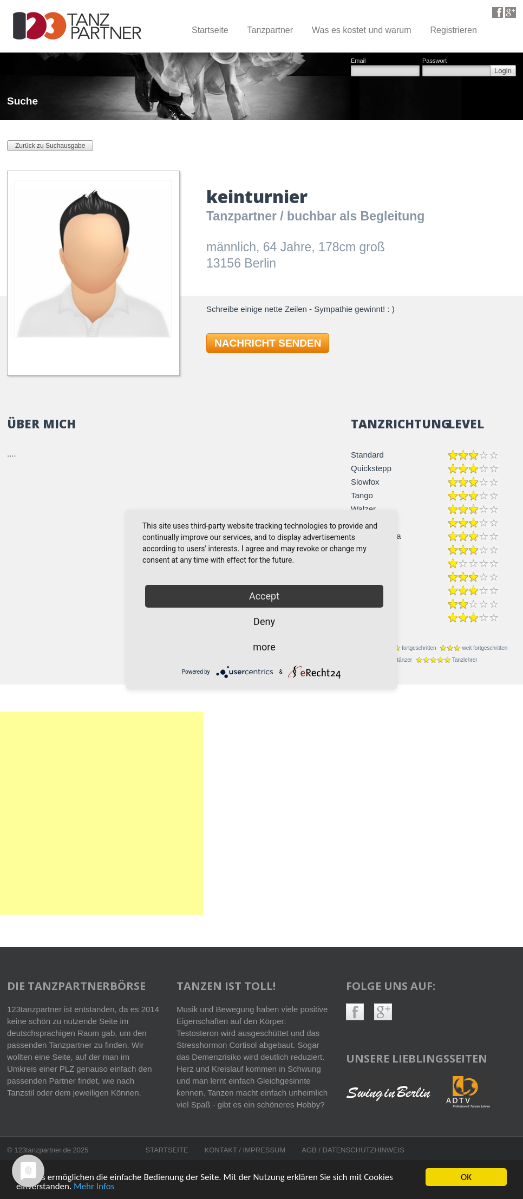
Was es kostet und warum (361, 30)
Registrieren (453, 30)
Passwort (434, 61)
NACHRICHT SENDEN (267, 343)
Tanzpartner (270, 30)
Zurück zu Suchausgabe (50, 145)
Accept (264, 596)
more (264, 647)
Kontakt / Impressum (245, 1150)
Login (503, 71)
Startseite (210, 30)
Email (358, 61)
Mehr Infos (94, 1187)
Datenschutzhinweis (363, 1150)
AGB (310, 1150)
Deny (264, 621)
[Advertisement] (165, 813)
